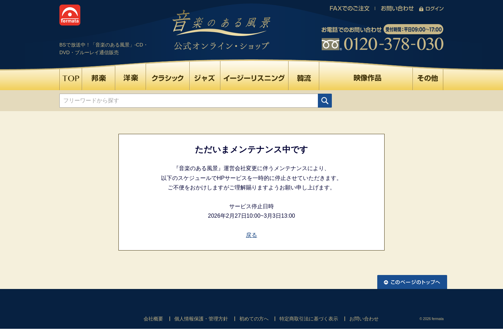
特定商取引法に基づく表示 (308, 318)
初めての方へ (254, 318)
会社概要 (153, 318)
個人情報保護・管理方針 (201, 318)
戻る (251, 235)
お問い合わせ (364, 318)
